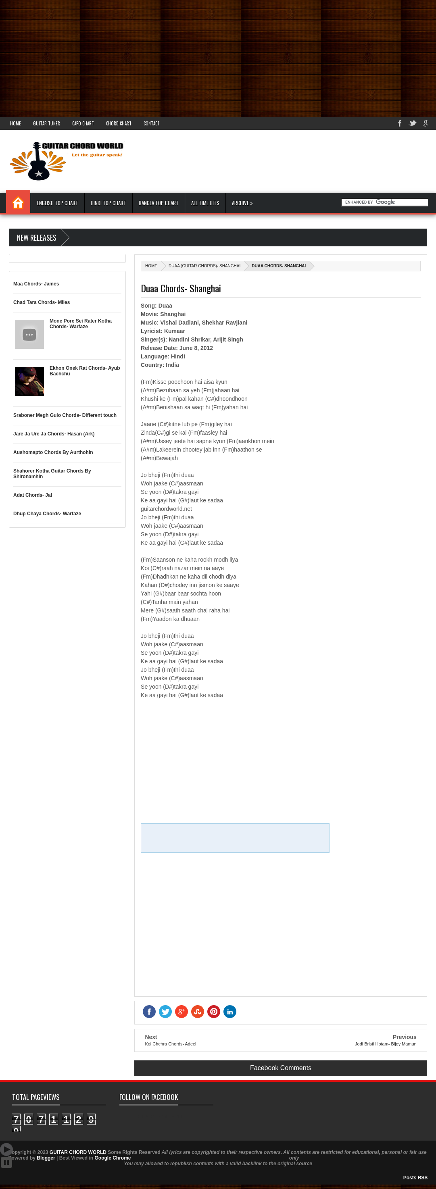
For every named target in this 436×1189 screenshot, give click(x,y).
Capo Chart (83, 123)
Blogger (46, 1158)
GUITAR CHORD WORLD (161, 1116)
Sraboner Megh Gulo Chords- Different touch (65, 415)
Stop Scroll (6, 1162)
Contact (152, 123)
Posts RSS (415, 1178)
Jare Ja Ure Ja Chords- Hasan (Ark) (53, 434)
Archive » (242, 203)
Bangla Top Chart (159, 203)
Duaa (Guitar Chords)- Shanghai (204, 266)
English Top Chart (57, 203)
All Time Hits (205, 203)
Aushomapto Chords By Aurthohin (53, 452)
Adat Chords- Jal (32, 495)
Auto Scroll (6, 1149)
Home (15, 123)
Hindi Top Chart (108, 203)
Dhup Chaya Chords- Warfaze (47, 513)
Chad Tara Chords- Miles (41, 302)
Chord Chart (118, 123)
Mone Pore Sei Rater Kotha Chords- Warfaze (81, 323)
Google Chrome (112, 1158)
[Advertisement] (218, 56)
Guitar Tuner (46, 123)
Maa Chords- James (36, 284)
